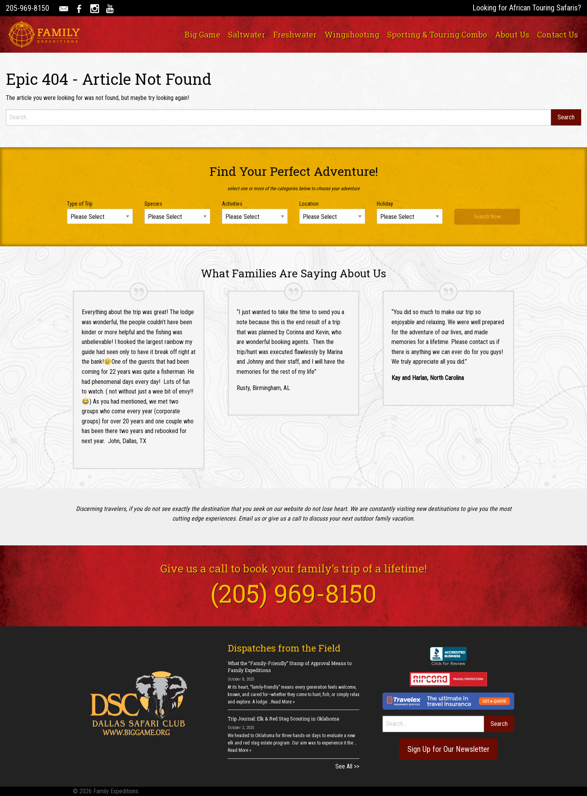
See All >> (347, 766)
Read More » (283, 702)
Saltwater (246, 34)
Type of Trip (80, 204)
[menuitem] (202, 34)
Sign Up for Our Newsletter (448, 749)
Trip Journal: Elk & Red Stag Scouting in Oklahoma (283, 718)
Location (309, 204)
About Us (512, 34)
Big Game (202, 34)
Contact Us (557, 34)
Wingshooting (351, 34)
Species (153, 204)
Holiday (385, 204)
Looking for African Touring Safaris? (526, 7)
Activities (232, 204)
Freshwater (295, 34)
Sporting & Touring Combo (437, 34)
